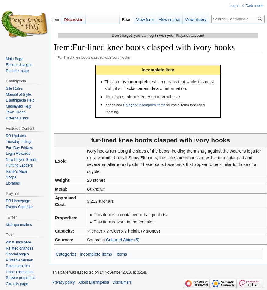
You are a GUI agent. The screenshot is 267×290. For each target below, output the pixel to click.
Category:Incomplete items (144, 105)
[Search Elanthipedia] (238, 19)
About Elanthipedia (93, 282)
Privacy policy (63, 282)
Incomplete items (96, 254)
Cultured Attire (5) (122, 239)
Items (122, 254)
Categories (66, 254)
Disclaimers (122, 282)
